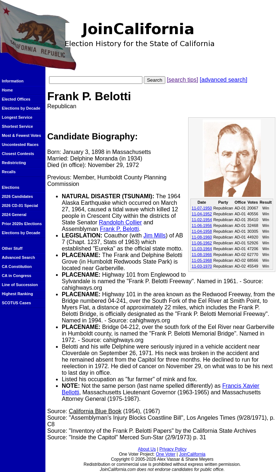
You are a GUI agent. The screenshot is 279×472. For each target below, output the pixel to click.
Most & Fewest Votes (21, 135)
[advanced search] (223, 80)
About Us (147, 449)
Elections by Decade (21, 108)
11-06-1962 (202, 243)
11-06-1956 (202, 225)
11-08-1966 (202, 254)
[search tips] (182, 80)
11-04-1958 (202, 231)
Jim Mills (154, 235)
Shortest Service (17, 126)
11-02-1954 (202, 219)
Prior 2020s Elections (22, 223)
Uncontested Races (20, 144)
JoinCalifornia (192, 454)
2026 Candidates (17, 196)
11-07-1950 (202, 208)
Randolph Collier (120, 222)
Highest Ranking (17, 294)
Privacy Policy (173, 449)
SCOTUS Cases (16, 303)
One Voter (165, 454)
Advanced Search (18, 257)
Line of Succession (20, 284)
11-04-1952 (202, 214)
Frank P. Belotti (119, 229)
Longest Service (17, 117)
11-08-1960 (202, 237)
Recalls (9, 172)
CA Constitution (17, 266)
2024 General (14, 214)
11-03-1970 (202, 266)
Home (7, 90)
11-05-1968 (202, 260)
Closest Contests (18, 153)
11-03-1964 (202, 249)
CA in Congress (16, 275)
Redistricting (14, 162)
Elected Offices (16, 99)
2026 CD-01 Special (20, 205)
